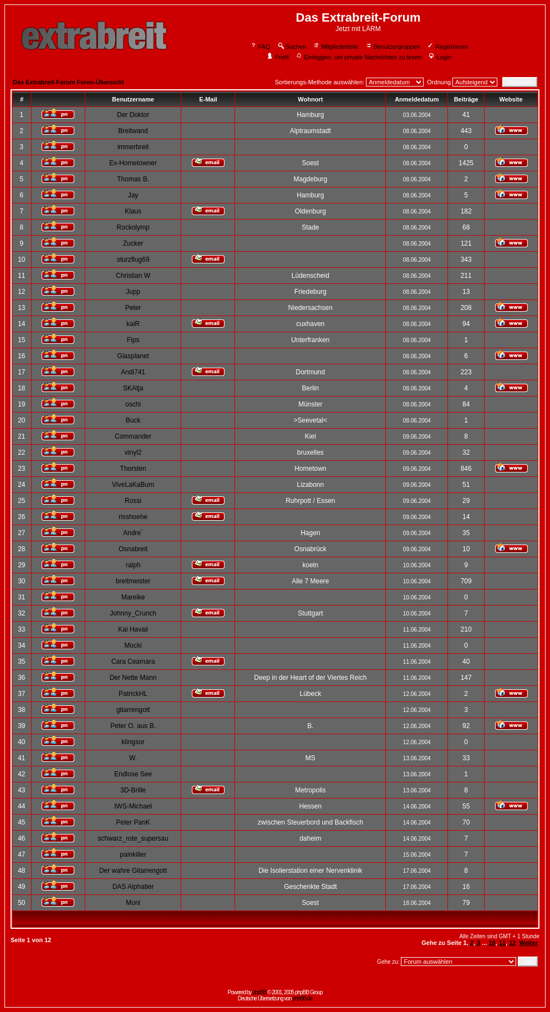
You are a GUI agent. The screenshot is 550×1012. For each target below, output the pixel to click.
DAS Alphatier (133, 887)
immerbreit (133, 147)
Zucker (133, 243)
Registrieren (447, 46)
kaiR (133, 324)
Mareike (133, 597)
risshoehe (133, 517)
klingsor (132, 742)
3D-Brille (133, 790)
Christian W (133, 275)
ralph (133, 565)
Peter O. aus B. (133, 726)
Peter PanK (133, 822)
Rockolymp (132, 227)
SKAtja (133, 388)
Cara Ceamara (133, 661)
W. (133, 758)
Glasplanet (133, 356)
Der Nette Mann (133, 678)
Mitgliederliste (335, 46)
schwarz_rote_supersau (133, 838)
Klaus (133, 211)
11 (502, 942)
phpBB (259, 992)
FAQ (260, 46)
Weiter (529, 942)
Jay (133, 195)
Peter (133, 308)
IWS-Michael (133, 806)
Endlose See (133, 774)
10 (491, 942)
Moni (133, 903)
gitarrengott (133, 710)
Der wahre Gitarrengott (133, 870)
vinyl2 (133, 452)
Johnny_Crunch (133, 613)
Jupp (133, 292)
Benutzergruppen (392, 46)
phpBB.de (302, 998)
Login (439, 57)
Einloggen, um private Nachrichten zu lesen (358, 57)
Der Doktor (133, 115)
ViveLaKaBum (133, 485)
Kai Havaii (133, 629)
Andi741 (133, 372)
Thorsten (133, 468)
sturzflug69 (133, 259)
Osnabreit (133, 549)
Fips (133, 340)
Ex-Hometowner (133, 163)
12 (512, 942)
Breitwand (132, 131)
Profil (278, 57)
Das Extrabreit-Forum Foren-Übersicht (68, 82)
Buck (133, 420)
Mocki (132, 645)
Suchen (291, 46)
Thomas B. (133, 179)
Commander (133, 436)
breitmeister (133, 581)
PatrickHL (133, 694)
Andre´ (133, 533)
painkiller (133, 854)
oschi (133, 404)
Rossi (133, 501)
